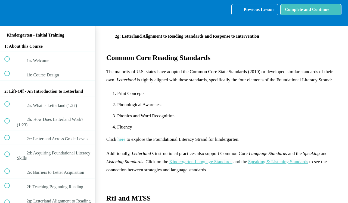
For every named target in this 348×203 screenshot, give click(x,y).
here (121, 139)
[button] (10, 13)
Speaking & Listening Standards (278, 161)
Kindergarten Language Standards (200, 161)
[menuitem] (48, 13)
